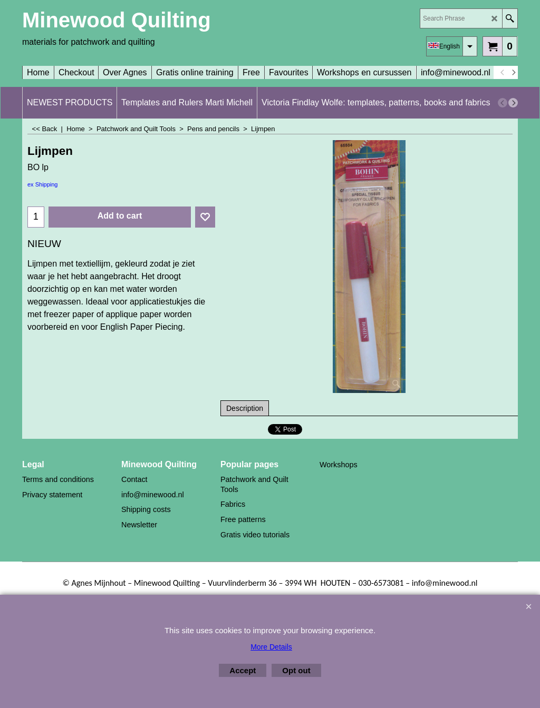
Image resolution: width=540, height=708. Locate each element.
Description (244, 408)
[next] (513, 72)
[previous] (502, 72)
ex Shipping (42, 184)
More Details (271, 647)
